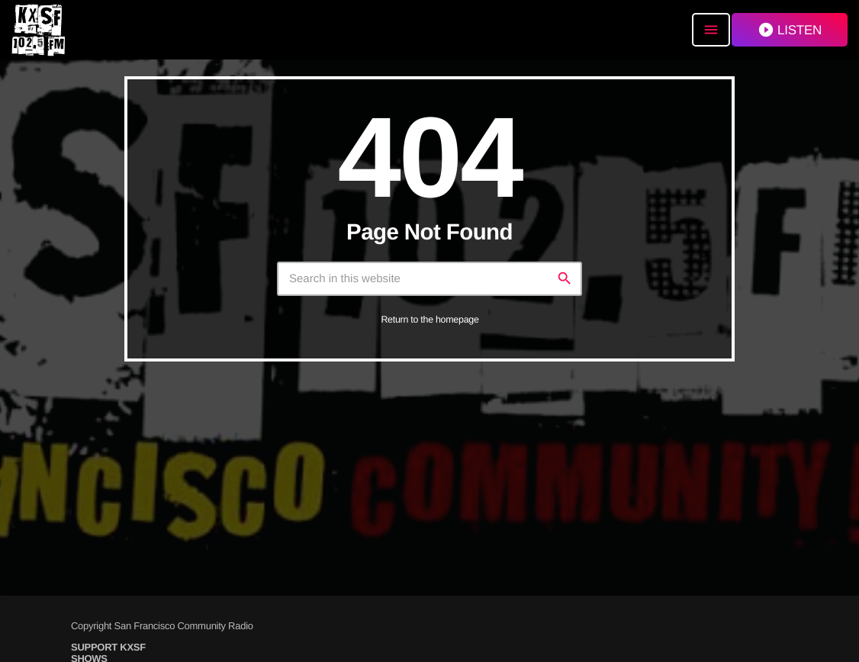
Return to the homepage (429, 319)
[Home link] (38, 29)
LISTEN (790, 29)
